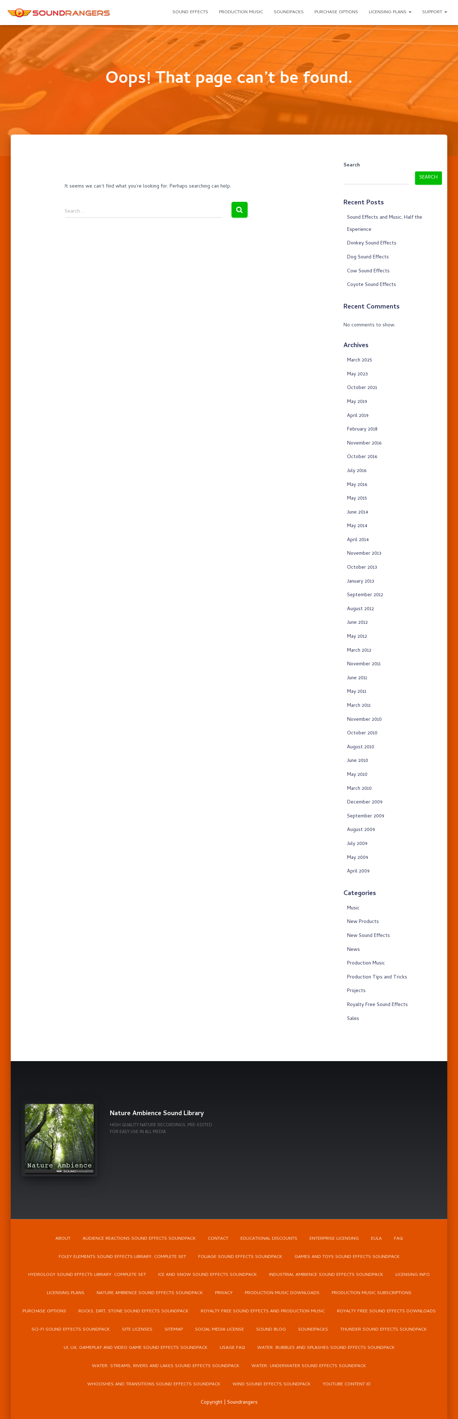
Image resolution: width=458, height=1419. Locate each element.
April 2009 (358, 872)
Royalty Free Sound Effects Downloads (386, 1312)
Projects (356, 991)
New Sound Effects (368, 936)
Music (353, 908)
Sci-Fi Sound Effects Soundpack (70, 1330)
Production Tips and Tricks (377, 977)
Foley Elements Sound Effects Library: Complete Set (122, 1257)
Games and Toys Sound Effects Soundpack (347, 1257)
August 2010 (360, 747)
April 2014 (358, 540)
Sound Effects (190, 12)
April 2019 (358, 416)
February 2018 (362, 430)
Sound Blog (271, 1330)
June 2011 (357, 678)
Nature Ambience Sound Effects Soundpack (150, 1293)
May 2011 (356, 692)
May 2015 (357, 499)
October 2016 (362, 457)
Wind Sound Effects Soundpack (272, 1385)
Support (434, 12)
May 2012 (357, 637)
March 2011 (359, 706)
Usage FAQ (232, 1348)
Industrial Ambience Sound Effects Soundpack (326, 1275)
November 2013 (364, 554)
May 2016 (357, 485)
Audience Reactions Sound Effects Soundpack (139, 1238)
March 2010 (359, 789)
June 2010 (357, 761)
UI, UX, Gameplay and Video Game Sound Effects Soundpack (136, 1348)
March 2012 (359, 651)
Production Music (241, 12)
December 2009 (365, 802)
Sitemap (174, 1330)
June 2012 (357, 623)
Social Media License (219, 1330)
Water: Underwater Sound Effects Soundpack (309, 1366)
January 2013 (360, 582)
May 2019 (357, 402)
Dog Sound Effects (368, 257)
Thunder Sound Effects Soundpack (383, 1330)
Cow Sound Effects (368, 271)
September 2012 (365, 595)
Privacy (224, 1293)
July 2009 (357, 844)
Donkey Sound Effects (371, 243)
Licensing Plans (390, 12)
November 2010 (364, 720)
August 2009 (361, 830)
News (353, 950)
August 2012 (360, 609)
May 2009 (357, 858)
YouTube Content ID (347, 1385)
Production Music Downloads (282, 1293)
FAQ (398, 1238)
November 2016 (364, 443)
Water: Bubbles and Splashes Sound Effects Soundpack (326, 1348)
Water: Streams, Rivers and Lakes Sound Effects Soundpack (165, 1366)
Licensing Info (412, 1275)
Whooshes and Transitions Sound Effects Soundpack (153, 1385)
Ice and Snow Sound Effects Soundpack (207, 1275)
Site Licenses (137, 1330)
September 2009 (365, 816)
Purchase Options (336, 12)
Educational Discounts (268, 1238)
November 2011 (364, 664)
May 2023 (357, 374)
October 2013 (362, 568)
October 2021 (362, 388)
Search (352, 166)
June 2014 (357, 513)
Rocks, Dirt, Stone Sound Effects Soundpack (133, 1312)
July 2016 (356, 471)
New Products (363, 922)
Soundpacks (289, 12)
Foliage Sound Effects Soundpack (240, 1257)
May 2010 (357, 775)
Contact (218, 1238)
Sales (353, 1019)
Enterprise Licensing (334, 1238)
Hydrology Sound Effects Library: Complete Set (87, 1275)
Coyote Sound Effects (371, 285)
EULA (376, 1238)
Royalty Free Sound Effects (377, 1005)
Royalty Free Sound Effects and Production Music (263, 1312)
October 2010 (362, 733)
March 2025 (359, 360)
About (62, 1238)
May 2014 (357, 526)
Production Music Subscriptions (371, 1293)
